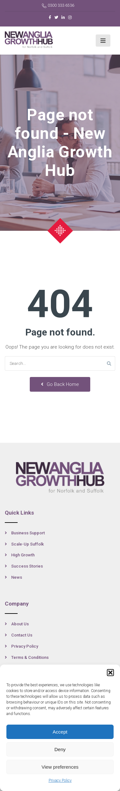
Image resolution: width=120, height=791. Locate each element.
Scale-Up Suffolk (27, 544)
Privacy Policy (60, 780)
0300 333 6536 (58, 5)
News (16, 577)
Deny (60, 749)
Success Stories (27, 566)
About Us (20, 624)
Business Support (28, 533)
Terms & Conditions (30, 657)
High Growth (23, 555)
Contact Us (21, 635)
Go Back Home (60, 384)
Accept (60, 731)
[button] (110, 672)
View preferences (60, 767)
